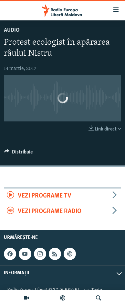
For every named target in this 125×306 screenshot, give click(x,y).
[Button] (18, 153)
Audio (12, 30)
